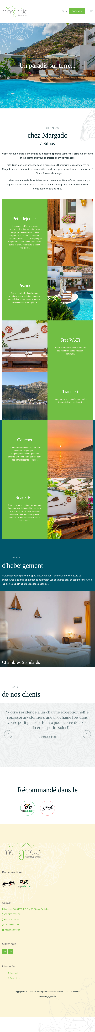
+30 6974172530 (11, 919)
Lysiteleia (52, 997)
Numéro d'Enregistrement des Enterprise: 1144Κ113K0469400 (55, 992)
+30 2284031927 (12, 924)
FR (63, 11)
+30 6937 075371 (12, 914)
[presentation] (14, 629)
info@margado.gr (12, 930)
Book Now (77, 11)
